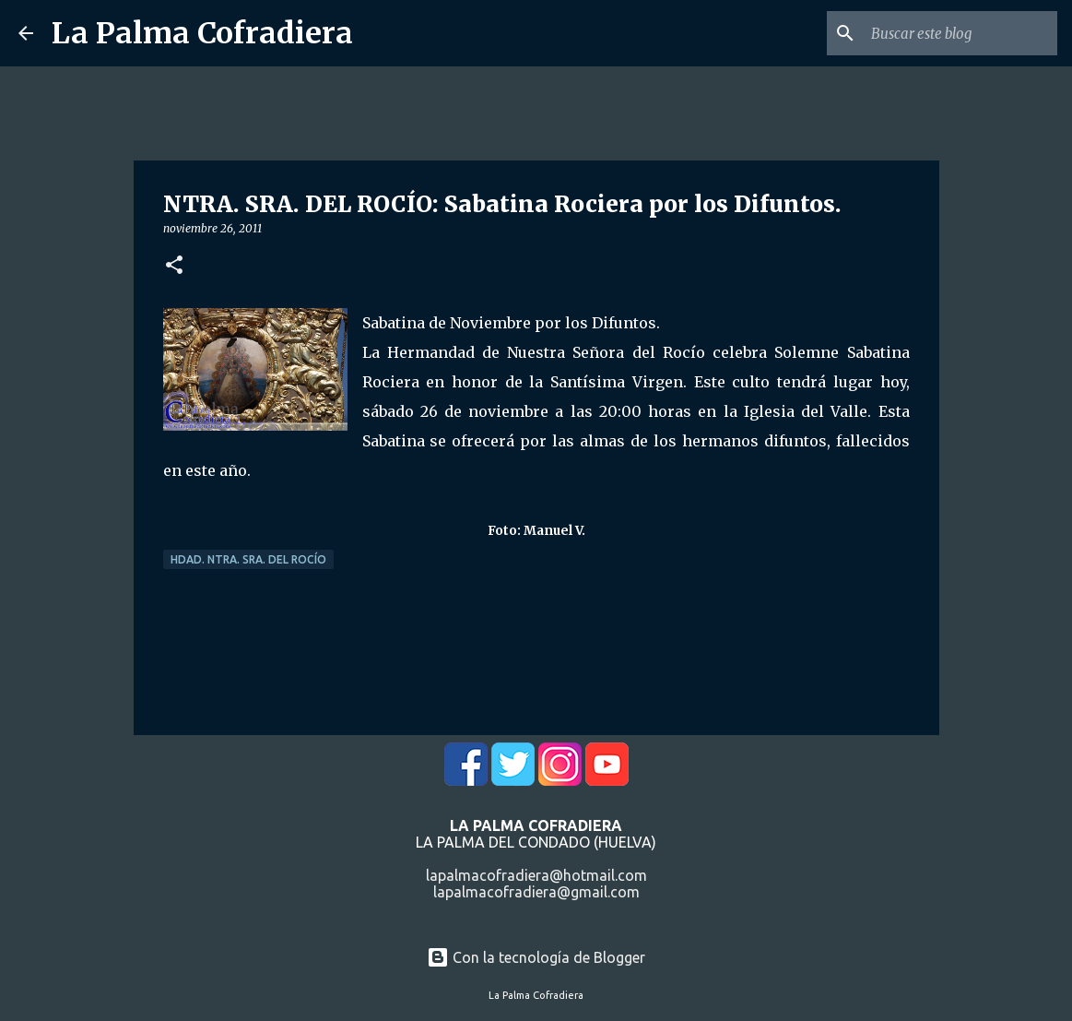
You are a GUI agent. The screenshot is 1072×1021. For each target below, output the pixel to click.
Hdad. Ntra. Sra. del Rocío (248, 559)
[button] (174, 266)
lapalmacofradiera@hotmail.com (536, 875)
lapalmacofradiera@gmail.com (536, 892)
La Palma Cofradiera (202, 33)
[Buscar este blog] (960, 33)
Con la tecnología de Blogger (536, 957)
